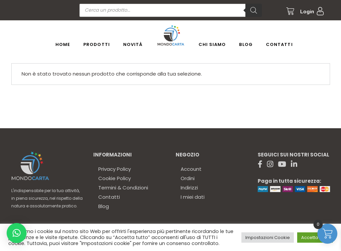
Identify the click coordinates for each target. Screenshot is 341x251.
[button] (17, 233)
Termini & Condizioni (123, 187)
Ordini (188, 178)
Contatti (109, 196)
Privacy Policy (114, 168)
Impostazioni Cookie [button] (267, 237)
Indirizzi (189, 187)
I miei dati (193, 196)
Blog (103, 206)
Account (191, 168)
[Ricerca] (253, 10)
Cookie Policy (114, 178)
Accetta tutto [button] (315, 237)
